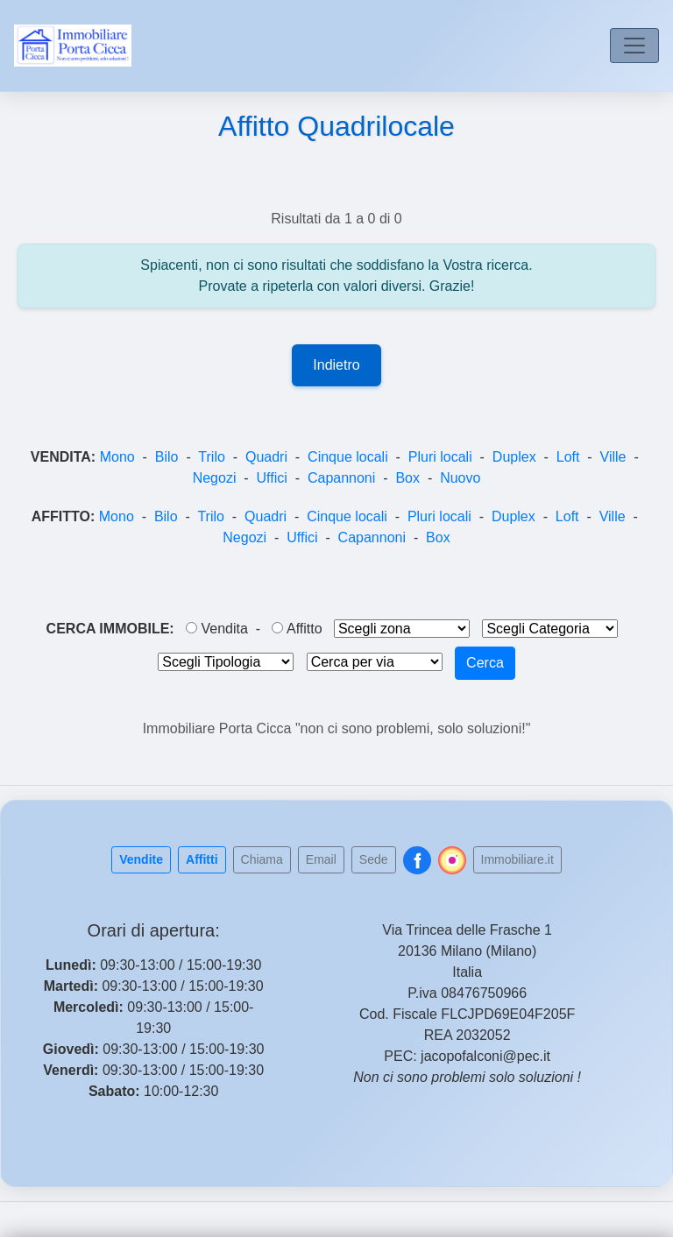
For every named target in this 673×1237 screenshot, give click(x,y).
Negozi (215, 477)
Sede (373, 859)
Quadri (266, 456)
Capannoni (341, 477)
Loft (568, 456)
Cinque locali (348, 456)
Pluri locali (440, 456)
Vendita (217, 628)
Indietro (336, 364)
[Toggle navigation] (634, 45)
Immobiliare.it (517, 859)
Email (321, 859)
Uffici (272, 477)
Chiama (262, 859)
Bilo (167, 456)
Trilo (211, 456)
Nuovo (460, 477)
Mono (117, 456)
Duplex (514, 456)
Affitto (297, 628)
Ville (613, 456)
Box (407, 477)
